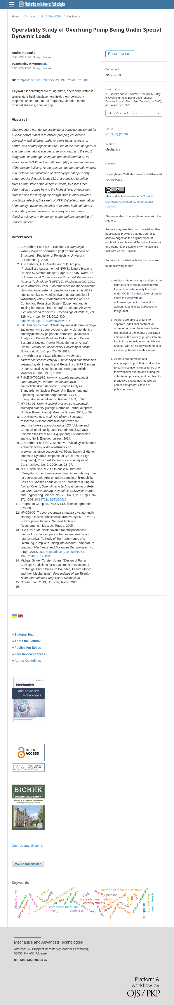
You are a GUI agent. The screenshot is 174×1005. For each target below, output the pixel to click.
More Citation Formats (122, 113)
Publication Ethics (27, 647)
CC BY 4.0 (129, 293)
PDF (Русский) (121, 53)
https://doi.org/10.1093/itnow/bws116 (45, 321)
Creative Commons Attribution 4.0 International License (129, 202)
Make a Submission (28, 864)
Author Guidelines (27, 660)
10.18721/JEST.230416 (50, 499)
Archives (30, 16)
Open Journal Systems (27, 845)
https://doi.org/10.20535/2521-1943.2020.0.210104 (54, 80)
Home (15, 16)
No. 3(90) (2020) (51, 16)
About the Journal (27, 641)
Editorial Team (24, 634)
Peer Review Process (29, 654)
